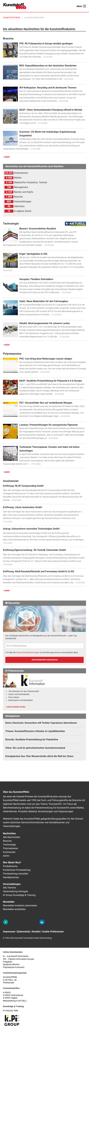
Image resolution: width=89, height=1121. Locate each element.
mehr (7, 156)
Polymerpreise (10, 848)
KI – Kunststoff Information (16, 956)
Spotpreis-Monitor (11, 964)
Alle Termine (9, 887)
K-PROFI (7, 992)
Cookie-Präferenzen (53, 931)
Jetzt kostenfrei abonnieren (44, 659)
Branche (7, 840)
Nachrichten (9, 833)
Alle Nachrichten (11, 837)
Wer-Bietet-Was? (12, 862)
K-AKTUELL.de (9, 980)
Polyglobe (7, 962)
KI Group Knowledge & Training (19, 895)
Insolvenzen (9, 852)
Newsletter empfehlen (14, 909)
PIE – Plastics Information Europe (18, 959)
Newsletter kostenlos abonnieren (20, 905)
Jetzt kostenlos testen (16, 707)
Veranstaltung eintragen (15, 891)
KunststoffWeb (10, 977)
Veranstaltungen (12, 884)
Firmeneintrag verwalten (15, 873)
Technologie (9, 844)
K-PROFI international (13, 995)
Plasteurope (8, 982)
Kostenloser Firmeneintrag (16, 870)
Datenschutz (23, 931)
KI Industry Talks (10, 1010)
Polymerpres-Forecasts (13, 967)
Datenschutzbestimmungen (27, 652)
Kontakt (36, 931)
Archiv (6, 855)
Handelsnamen (11, 877)
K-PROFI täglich (10, 998)
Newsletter (9, 901)
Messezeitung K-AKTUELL (15, 1001)
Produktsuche (10, 866)
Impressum (9, 931)
